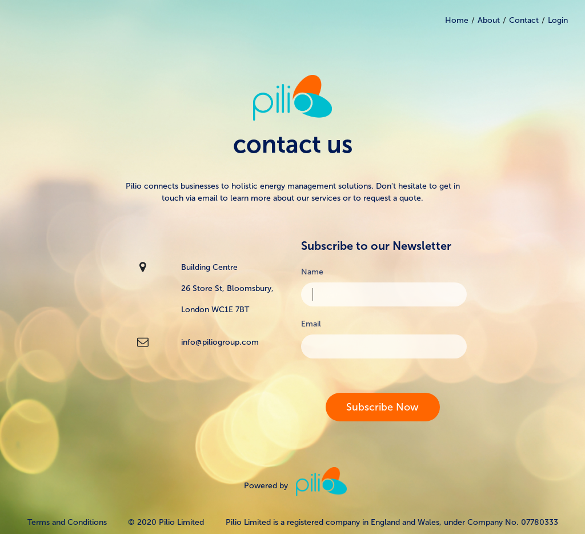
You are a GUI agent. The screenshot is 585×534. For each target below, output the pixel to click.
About (489, 20)
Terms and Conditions (67, 522)
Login (558, 20)
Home (456, 20)
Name (312, 272)
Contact (524, 20)
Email (311, 324)
